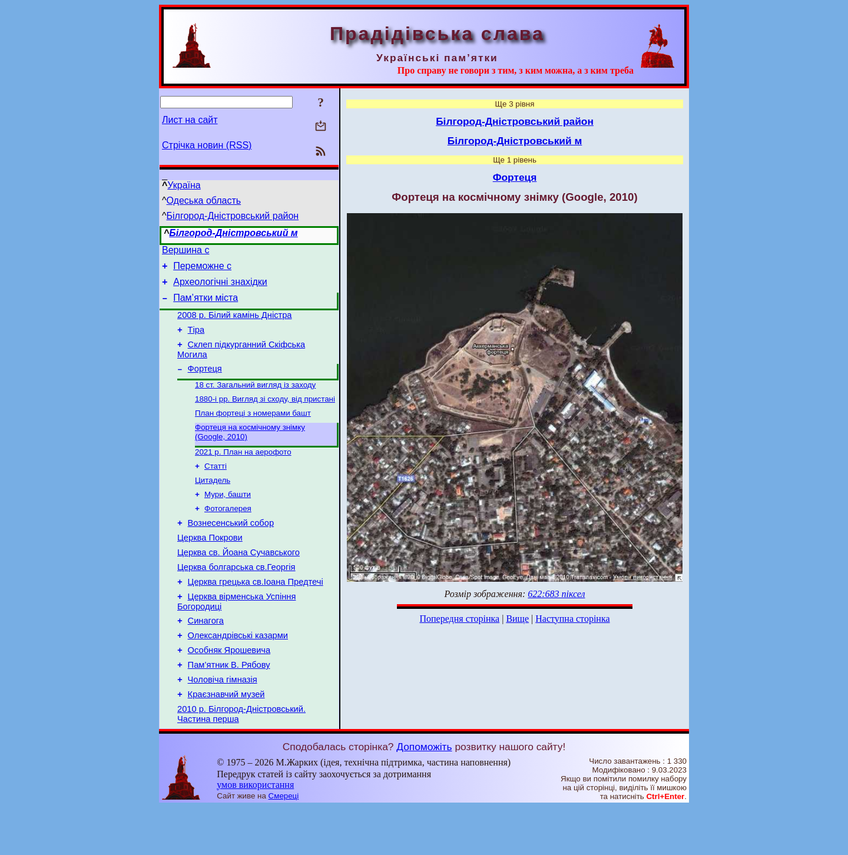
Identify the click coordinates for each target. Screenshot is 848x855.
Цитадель (212, 502)
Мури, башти (227, 517)
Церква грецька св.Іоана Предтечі (255, 615)
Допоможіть (424, 794)
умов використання (255, 832)
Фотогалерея (227, 533)
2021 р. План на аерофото (243, 472)
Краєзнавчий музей (226, 740)
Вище (517, 619)
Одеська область (204, 200)
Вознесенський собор (231, 549)
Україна (183, 185)
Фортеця (205, 382)
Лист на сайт (190, 120)
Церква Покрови (210, 566)
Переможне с (202, 269)
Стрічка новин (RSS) (206, 145)
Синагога (206, 657)
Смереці (284, 843)
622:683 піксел (556, 594)
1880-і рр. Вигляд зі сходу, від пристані (265, 415)
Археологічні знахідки (220, 287)
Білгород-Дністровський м (233, 233)
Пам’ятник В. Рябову (229, 707)
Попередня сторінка (459, 619)
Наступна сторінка (572, 619)
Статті (215, 487)
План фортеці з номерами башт (253, 430)
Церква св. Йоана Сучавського (238, 582)
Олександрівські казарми (238, 674)
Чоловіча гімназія (222, 723)
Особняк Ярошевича (229, 690)
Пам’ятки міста (205, 305)
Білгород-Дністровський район (233, 216)
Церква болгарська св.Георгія (236, 599)
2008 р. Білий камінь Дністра (234, 324)
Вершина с (185, 252)
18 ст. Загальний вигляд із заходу (255, 400)
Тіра (196, 340)
